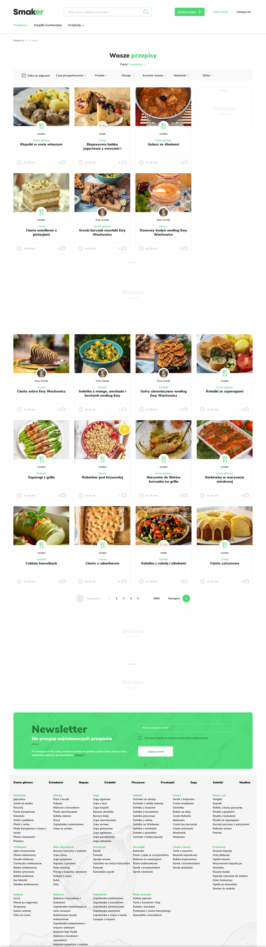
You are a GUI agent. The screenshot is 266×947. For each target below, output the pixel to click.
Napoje (84, 782)
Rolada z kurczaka (144, 906)
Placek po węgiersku (25, 902)
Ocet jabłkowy (221, 855)
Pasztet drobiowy (23, 859)
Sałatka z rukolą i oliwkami (163, 563)
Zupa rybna (60, 855)
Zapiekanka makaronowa (68, 824)
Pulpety (57, 803)
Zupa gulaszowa (103, 828)
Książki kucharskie (48, 25)
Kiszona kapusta (222, 850)
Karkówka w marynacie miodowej (224, 479)
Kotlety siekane (62, 816)
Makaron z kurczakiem (66, 807)
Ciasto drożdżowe (183, 803)
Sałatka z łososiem (144, 807)
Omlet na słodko (23, 803)
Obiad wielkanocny (24, 855)
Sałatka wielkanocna (25, 884)
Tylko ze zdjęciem (38, 75)
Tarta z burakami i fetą (146, 902)
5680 (156, 598)
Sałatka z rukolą (142, 820)
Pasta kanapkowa (24, 811)
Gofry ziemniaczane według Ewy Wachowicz (163, 393)
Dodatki (163, 387)
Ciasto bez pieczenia (185, 824)
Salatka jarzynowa (144, 816)
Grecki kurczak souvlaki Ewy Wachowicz (102, 232)
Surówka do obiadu (144, 799)
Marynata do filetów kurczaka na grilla (164, 479)
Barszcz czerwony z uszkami (69, 850)
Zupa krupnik (101, 807)
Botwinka (138, 850)
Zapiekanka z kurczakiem (108, 902)
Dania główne (41, 140)
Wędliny (245, 782)
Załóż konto (220, 11)
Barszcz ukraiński (103, 811)
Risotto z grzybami (224, 811)
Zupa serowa (100, 824)
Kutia (56, 880)
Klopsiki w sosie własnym (41, 144)
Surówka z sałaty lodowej (148, 803)
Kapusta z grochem (64, 863)
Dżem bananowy (223, 880)
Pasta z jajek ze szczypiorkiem (151, 855)
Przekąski (167, 782)
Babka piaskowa (23, 876)
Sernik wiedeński (143, 871)
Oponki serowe (102, 859)
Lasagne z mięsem (104, 919)
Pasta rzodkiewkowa (145, 863)
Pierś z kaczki (61, 799)
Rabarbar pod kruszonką (102, 477)
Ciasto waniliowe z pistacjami (41, 232)
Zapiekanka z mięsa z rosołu (110, 915)
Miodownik (179, 832)
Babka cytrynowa (23, 871)
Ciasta (102, 140)
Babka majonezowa (184, 859)
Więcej (79, 755)
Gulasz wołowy (22, 910)
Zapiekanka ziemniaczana (108, 906)
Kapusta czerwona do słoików (230, 876)
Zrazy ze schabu (62, 828)
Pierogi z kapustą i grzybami (70, 871)
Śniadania (56, 782)
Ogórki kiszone (221, 859)
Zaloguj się (243, 11)
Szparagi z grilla (41, 477)
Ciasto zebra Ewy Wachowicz (41, 391)
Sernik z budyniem (183, 799)
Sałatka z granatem (145, 832)
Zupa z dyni (100, 803)
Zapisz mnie (156, 751)
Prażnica (18, 841)
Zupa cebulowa (102, 841)
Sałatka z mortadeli (145, 828)
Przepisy (20, 25)
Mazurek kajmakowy (185, 855)
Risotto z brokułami (224, 816)
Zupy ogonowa (102, 799)
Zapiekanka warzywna (106, 910)
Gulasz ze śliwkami (163, 144)
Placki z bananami (24, 837)
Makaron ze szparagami (147, 859)
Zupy (193, 782)
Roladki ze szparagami (224, 391)
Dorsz (56, 820)
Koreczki (98, 867)
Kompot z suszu (62, 876)
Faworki (98, 855)
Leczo (16, 898)
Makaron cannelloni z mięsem (70, 944)
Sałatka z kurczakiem (145, 811)
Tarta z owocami (183, 850)
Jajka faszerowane (24, 850)
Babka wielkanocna (25, 867)
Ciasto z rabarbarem (102, 563)
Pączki (97, 850)
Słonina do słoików (224, 888)
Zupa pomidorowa (104, 837)
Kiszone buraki (221, 871)
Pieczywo (138, 782)
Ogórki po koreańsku (225, 884)
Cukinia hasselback (41, 563)
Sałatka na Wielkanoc (146, 824)
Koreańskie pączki (103, 871)
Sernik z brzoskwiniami (146, 867)
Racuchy (18, 807)
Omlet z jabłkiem (23, 820)
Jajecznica (19, 799)
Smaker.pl (18, 40)
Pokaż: (133, 64)
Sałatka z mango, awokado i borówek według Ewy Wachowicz (102, 395)
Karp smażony (61, 867)
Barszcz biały (101, 816)
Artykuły (75, 25)
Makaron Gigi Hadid (65, 931)
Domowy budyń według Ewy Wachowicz (163, 232)
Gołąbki (217, 799)
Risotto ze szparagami (226, 820)
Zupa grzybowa (62, 859)
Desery (163, 226)
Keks (56, 884)
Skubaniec (179, 837)
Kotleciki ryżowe (222, 828)
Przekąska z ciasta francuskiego (152, 910)
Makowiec (179, 820)
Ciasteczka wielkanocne (27, 863)
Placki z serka (21, 824)
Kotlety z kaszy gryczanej (227, 807)
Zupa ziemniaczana (104, 820)
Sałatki (102, 387)
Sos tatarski (20, 880)
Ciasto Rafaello (182, 816)
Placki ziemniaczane (65, 811)
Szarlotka (178, 807)
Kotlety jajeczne (142, 898)
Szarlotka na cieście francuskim (111, 863)
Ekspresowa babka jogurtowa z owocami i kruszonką (102, 148)
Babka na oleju (182, 811)
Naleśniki (18, 816)
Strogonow (19, 906)
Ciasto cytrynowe (224, 563)
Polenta (217, 832)
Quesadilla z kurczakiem (147, 915)
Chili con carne (21, 915)
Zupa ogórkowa (102, 832)
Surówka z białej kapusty (148, 837)
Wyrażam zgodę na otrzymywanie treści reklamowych (173, 738)
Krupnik (217, 803)
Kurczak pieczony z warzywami (231, 824)
